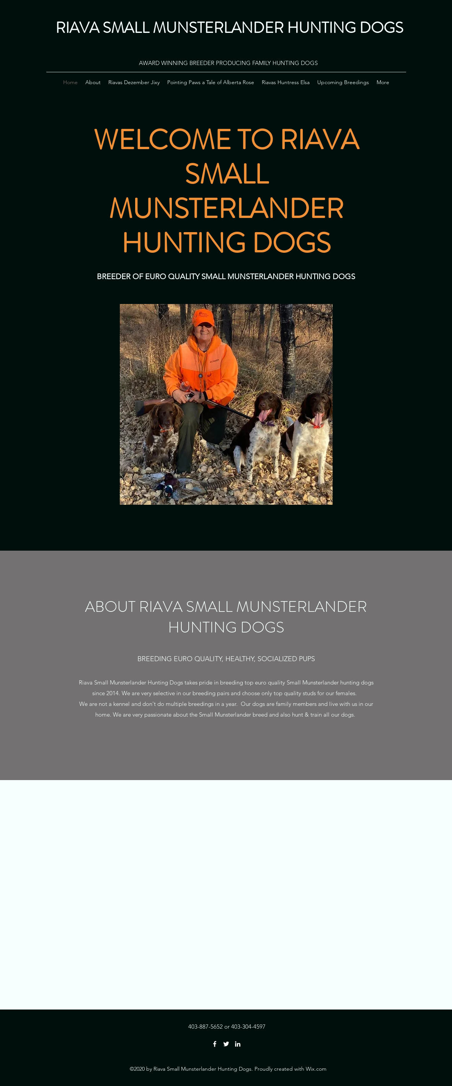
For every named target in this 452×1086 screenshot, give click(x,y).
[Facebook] (215, 1044)
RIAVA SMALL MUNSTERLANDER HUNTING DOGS (229, 28)
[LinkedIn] (238, 1044)
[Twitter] (226, 1044)
